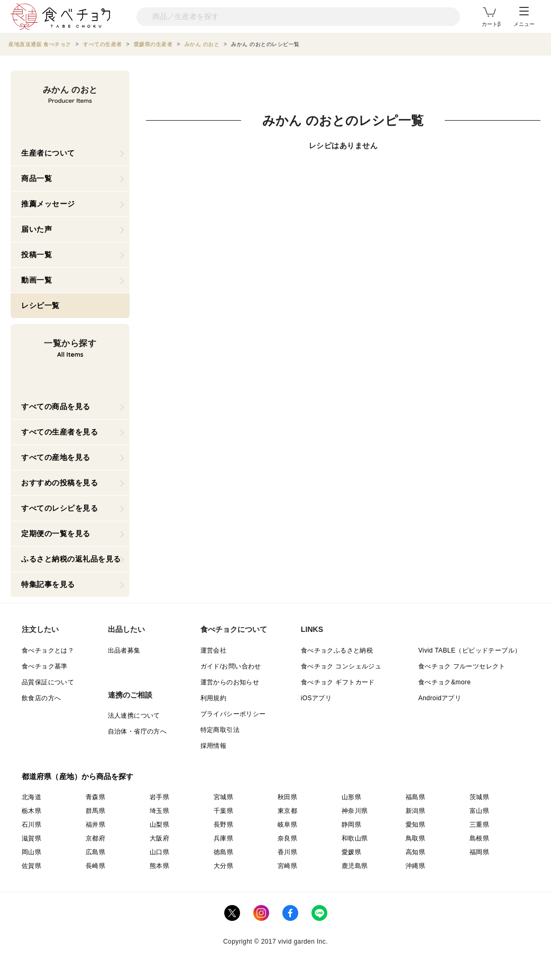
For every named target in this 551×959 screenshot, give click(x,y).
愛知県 (415, 824)
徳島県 (223, 852)
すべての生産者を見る (59, 432)
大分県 (223, 866)
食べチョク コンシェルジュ (341, 666)
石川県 (31, 824)
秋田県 (287, 797)
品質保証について (48, 682)
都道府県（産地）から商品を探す (78, 776)
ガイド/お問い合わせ (230, 666)
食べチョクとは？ (48, 650)
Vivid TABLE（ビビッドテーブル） (469, 650)
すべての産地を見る (55, 457)
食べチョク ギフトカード (338, 682)
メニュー (524, 17)
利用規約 (213, 698)
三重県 (479, 824)
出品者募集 (124, 650)
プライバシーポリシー (233, 714)
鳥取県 (415, 838)
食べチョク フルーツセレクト (462, 666)
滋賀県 (31, 838)
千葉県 (223, 811)
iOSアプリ (316, 698)
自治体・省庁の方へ (137, 731)
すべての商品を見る (55, 406)
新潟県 (415, 811)
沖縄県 (415, 866)
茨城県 (479, 797)
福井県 (95, 824)
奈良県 (287, 838)
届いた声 (36, 229)
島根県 (479, 838)
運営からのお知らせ (230, 682)
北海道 (31, 797)
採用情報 (213, 745)
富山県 (479, 811)
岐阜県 (287, 824)
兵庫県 (223, 838)
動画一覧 (36, 280)
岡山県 (31, 852)
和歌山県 (355, 838)
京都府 (95, 838)
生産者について (48, 153)
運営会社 (213, 650)
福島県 (415, 797)
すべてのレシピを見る (59, 508)
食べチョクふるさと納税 (337, 650)
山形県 (351, 797)
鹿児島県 (355, 866)
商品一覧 (36, 178)
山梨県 (159, 824)
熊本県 (159, 866)
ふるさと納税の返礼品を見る (71, 559)
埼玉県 (159, 811)
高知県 (415, 852)
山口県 (159, 852)
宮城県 (223, 797)
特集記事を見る (48, 584)
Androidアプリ (439, 698)
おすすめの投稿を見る (59, 482)
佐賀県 (31, 866)
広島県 (95, 852)
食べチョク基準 (45, 666)
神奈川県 (355, 811)
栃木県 (31, 811)
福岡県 (479, 852)
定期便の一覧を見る (55, 533)
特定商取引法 (220, 730)
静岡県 (351, 824)
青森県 (95, 797)
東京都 (287, 811)
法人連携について (134, 715)
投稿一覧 (36, 254)
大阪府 (159, 838)
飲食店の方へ (41, 698)
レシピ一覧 (40, 305)
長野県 (223, 824)
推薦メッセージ (48, 204)
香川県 (287, 852)
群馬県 (95, 811)
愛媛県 (351, 852)
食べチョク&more (444, 682)
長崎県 (95, 866)
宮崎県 (287, 866)
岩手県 (159, 797)
